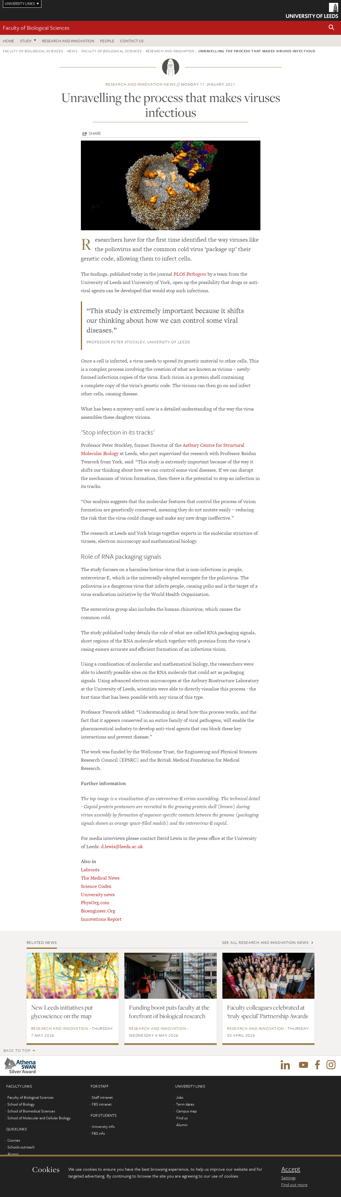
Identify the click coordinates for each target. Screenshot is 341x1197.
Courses (13, 1140)
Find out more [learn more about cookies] (294, 1184)
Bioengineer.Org (98, 910)
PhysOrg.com (95, 902)
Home (8, 41)
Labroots (90, 869)
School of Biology (21, 1104)
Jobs (179, 1097)
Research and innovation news (140, 84)
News (72, 50)
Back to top (16, 1050)
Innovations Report (101, 919)
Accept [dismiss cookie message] (290, 1169)
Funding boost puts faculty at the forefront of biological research (169, 1011)
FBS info (98, 1133)
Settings (288, 1177)
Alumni (13, 1154)
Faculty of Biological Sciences (36, 27)
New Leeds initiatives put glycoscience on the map (62, 1011)
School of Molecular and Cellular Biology (39, 1118)
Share (95, 133)
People (107, 41)
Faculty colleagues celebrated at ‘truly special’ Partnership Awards (267, 1011)
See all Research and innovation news (265, 942)
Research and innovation (68, 41)
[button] (331, 28)
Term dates (185, 1104)
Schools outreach (21, 1147)
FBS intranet (102, 1104)
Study (26, 41)
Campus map (186, 1111)
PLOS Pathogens (190, 274)
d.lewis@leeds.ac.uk (122, 846)
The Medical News (100, 877)
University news (98, 894)
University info (103, 1126)
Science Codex (96, 886)
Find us (182, 1118)
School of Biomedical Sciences (31, 1111)
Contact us (131, 41)
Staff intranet (102, 1097)
